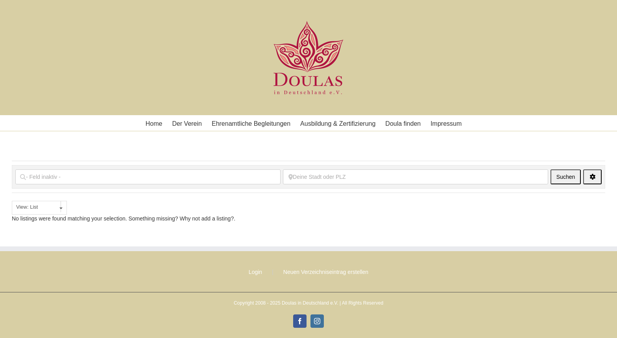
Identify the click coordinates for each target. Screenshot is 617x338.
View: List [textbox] (27, 207)
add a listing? (217, 218)
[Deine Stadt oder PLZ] (415, 176)
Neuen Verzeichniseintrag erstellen (325, 272)
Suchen (568, 176)
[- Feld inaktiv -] (148, 176)
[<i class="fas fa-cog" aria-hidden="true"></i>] (592, 176)
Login (255, 272)
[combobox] (39, 208)
